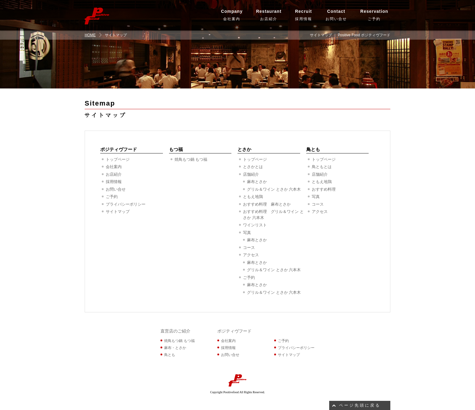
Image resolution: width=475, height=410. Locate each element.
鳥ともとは (322, 166)
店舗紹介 (251, 174)
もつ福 (176, 149)
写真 (247, 232)
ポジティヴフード (118, 149)
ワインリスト (255, 225)
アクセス (251, 255)
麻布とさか (257, 181)
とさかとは (253, 166)
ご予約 (374, 14)
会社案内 (232, 14)
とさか (244, 149)
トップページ (118, 159)
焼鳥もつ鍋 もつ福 (191, 159)
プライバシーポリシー (125, 204)
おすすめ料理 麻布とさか (267, 204)
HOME (90, 35)
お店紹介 (269, 14)
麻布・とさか (175, 348)
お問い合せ (336, 14)
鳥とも (313, 149)
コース (249, 247)
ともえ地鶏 (253, 196)
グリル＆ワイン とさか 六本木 (274, 189)
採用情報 (303, 14)
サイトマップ (118, 211)
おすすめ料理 (324, 189)
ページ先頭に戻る (360, 405)
